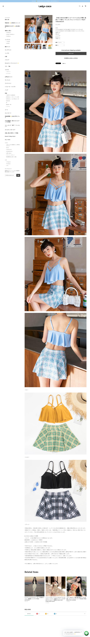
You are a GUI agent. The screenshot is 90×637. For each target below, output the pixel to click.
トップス (7, 53)
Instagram (8, 161)
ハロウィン (8, 71)
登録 (18, 175)
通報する (64, 63)
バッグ (6, 90)
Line (7, 165)
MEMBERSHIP (9, 151)
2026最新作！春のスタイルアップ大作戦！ (12, 121)
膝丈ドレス (7, 46)
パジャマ (7, 59)
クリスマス (8, 73)
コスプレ (7, 69)
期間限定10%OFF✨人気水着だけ (12, 27)
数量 (56, 45)
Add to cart (70, 53)
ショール (8, 106)
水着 (6, 56)
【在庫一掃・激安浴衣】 (11, 95)
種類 (56, 42)
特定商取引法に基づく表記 (11, 156)
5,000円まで (8, 32)
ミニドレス (7, 39)
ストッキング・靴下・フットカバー (12, 126)
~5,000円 (8, 41)
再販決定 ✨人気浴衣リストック (12, 23)
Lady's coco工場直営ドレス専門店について (13, 145)
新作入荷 (7, 19)
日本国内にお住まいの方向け (71, 58)
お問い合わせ (8, 153)
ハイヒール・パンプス (10, 86)
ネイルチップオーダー (10, 129)
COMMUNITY (9, 149)
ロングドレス (8, 50)
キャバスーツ (8, 113)
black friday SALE (10, 136)
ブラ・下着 (7, 66)
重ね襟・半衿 (8, 104)
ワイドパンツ (8, 83)
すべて (29, 613)
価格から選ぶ (8, 30)
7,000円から (8, 36)
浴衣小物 (8, 100)
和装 (6, 93)
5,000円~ (8, 43)
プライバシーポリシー (10, 154)
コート (6, 109)
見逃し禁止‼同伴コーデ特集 (11, 133)
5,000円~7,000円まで (10, 34)
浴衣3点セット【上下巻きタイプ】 (12, 98)
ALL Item (7, 139)
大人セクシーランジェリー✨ (12, 63)
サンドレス (7, 80)
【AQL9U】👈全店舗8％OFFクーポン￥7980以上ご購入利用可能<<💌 (44, 1)
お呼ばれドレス (8, 76)
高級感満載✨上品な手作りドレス (12, 117)
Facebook (8, 163)
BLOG (7, 147)
